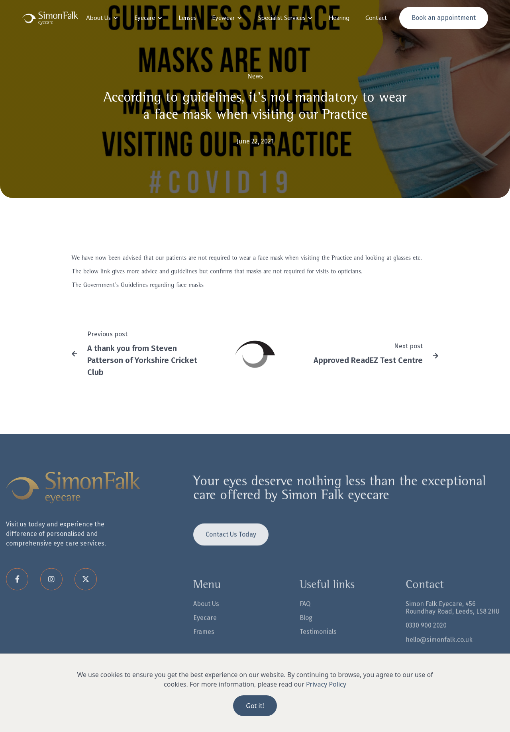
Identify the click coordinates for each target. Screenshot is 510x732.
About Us (206, 614)
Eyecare (205, 628)
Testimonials (318, 642)
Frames (203, 642)
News (255, 76)
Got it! (255, 705)
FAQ (305, 614)
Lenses (187, 18)
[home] (50, 18)
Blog (306, 628)
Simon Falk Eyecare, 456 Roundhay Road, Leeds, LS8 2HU (453, 617)
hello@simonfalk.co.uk (439, 649)
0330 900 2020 (426, 635)
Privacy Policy (326, 684)
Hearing (339, 18)
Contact (376, 18)
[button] (102, 18)
